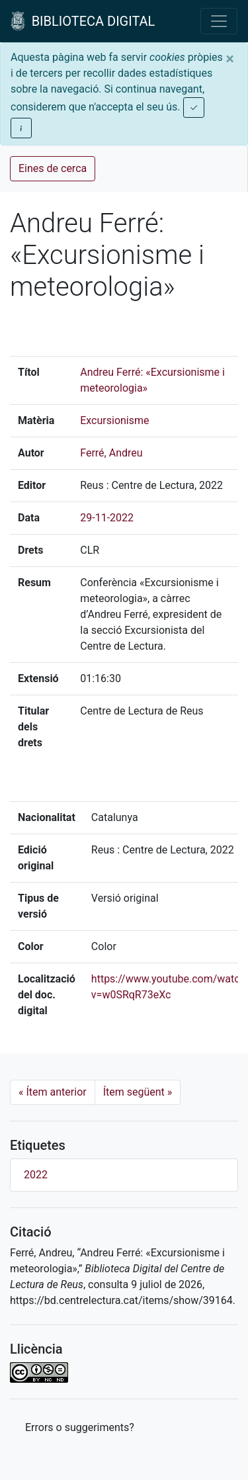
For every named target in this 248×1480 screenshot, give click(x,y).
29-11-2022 (107, 517)
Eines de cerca (53, 168)
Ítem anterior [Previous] (53, 1092)
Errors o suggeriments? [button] (79, 1427)
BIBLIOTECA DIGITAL (83, 21)
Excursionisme (114, 420)
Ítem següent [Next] (138, 1092)
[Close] (229, 59)
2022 (36, 1174)
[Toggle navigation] (218, 21)
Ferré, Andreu (111, 453)
